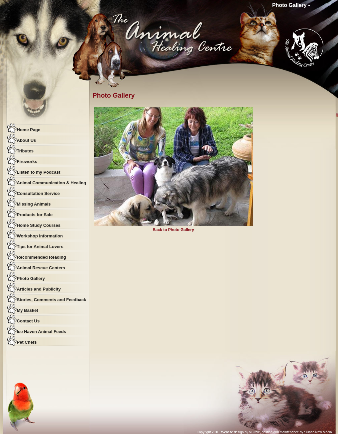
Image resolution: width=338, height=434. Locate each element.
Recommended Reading (41, 257)
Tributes (25, 150)
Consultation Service (38, 193)
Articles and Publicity (39, 289)
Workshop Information (40, 235)
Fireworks (27, 161)
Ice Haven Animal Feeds (41, 331)
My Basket (27, 310)
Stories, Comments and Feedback (51, 299)
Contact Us (28, 320)
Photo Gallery (31, 278)
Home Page (29, 129)
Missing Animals (34, 204)
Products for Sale (35, 214)
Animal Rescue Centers (41, 267)
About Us (26, 140)
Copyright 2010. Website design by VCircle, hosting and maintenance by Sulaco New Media (264, 432)
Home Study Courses (38, 225)
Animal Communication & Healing (51, 182)
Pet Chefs (27, 342)
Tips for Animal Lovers (40, 246)
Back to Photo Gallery (173, 229)
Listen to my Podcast (38, 172)
